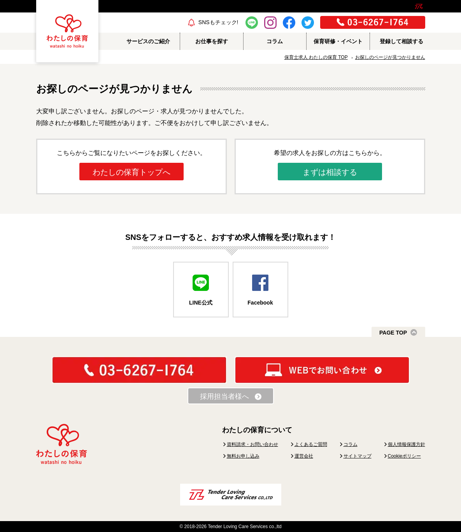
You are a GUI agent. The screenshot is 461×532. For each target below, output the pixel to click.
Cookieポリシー (404, 456)
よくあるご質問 (310, 444)
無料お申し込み (243, 456)
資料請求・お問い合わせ (252, 444)
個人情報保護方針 (406, 444)
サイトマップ (358, 456)
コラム (351, 444)
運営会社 (303, 456)
